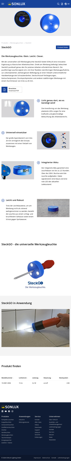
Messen (51, 435)
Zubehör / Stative (6, 443)
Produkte (4, 43)
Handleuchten (5, 432)
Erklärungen (38, 437)
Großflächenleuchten (8, 427)
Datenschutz (46, 458)
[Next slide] (68, 328)
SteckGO (28, 43)
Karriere (51, 432)
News (51, 437)
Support (37, 430)
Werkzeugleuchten (16, 43)
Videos (37, 425)
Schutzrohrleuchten (7, 425)
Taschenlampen (6, 438)
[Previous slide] (3, 328)
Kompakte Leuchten (7, 420)
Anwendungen (24, 416)
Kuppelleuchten (6, 422)
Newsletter (52, 440)
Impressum (37, 458)
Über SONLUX (53, 420)
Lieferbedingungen (55, 427)
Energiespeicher (6, 440)
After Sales (38, 422)
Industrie (22, 420)
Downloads (38, 427)
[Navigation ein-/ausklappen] (2, 3)
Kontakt (37, 420)
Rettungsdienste (24, 422)
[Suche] (58, 4)
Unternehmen (54, 416)
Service (37, 416)
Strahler (3, 430)
